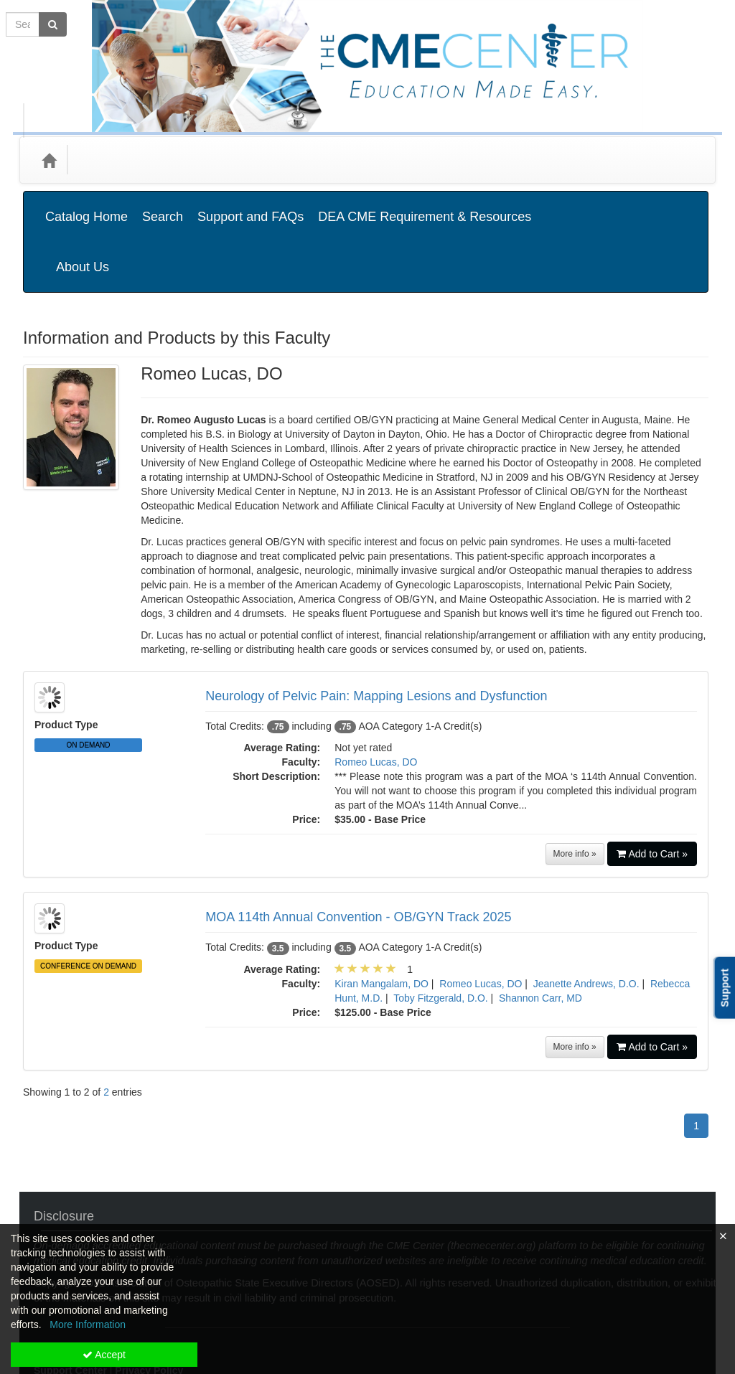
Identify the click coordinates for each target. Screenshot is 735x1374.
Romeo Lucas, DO (375, 690)
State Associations (283, 160)
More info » (574, 782)
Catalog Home (86, 206)
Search (162, 206)
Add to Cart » (652, 782)
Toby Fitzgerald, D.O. (440, 926)
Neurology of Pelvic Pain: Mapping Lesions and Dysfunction (376, 624)
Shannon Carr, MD (540, 926)
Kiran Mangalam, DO (381, 912)
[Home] (49, 160)
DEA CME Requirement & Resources (424, 206)
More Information (88, 1324)
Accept (104, 1354)
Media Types (187, 160)
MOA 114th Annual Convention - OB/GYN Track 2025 (358, 845)
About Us (668, 206)
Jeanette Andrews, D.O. (586, 912)
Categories (110, 160)
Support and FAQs (250, 206)
